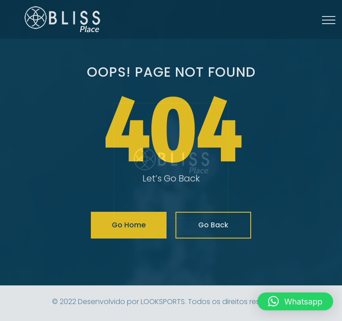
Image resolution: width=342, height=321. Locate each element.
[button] (295, 301)
